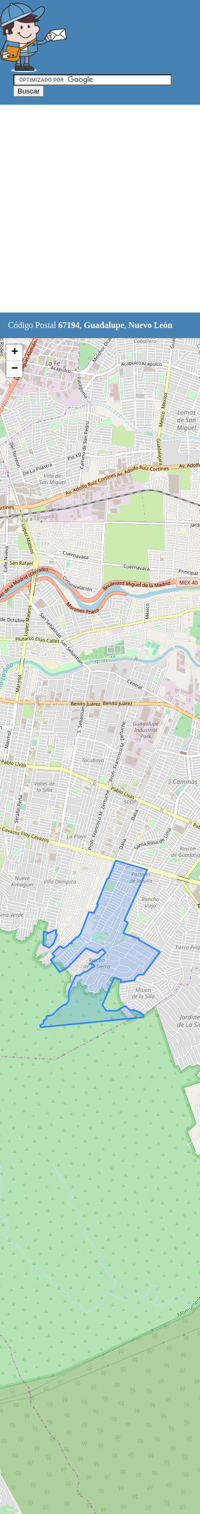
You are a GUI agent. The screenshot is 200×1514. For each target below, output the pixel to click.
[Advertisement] (100, 209)
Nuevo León (150, 325)
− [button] (14, 369)
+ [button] (14, 353)
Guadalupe (104, 325)
